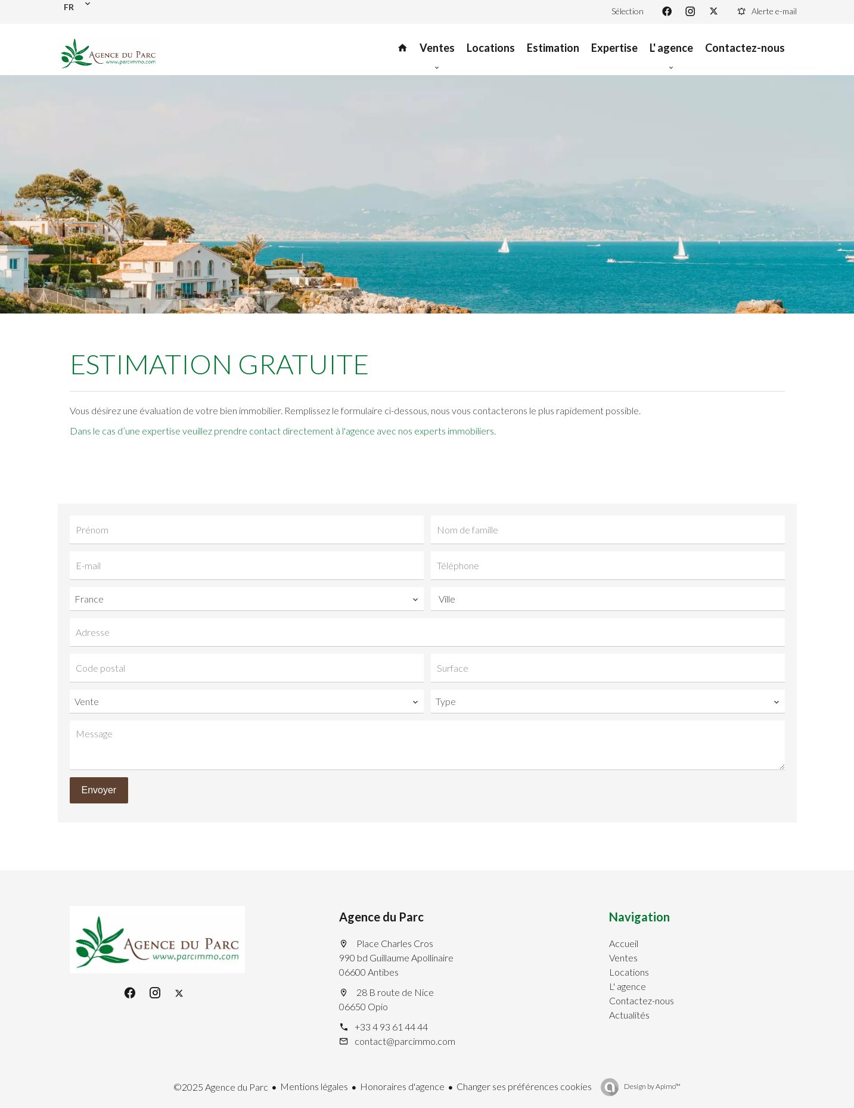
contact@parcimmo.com (405, 1041)
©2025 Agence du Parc (220, 1087)
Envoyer (99, 790)
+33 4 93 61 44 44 (391, 1026)
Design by (652, 1086)
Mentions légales (314, 1086)
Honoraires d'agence (402, 1086)
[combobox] (247, 599)
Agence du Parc (381, 917)
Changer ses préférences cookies (524, 1086)
